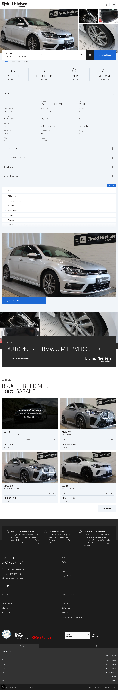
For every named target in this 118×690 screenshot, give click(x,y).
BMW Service (7, 603)
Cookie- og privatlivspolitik (72, 617)
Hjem (13, 61)
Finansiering (66, 603)
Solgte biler (66, 576)
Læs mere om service (20, 358)
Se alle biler (6, 61)
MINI (63, 566)
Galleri (40, 54)
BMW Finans (66, 608)
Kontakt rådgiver (105, 55)
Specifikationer (51, 54)
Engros (64, 571)
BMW (64, 562)
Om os (64, 598)
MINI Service (6, 608)
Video (63, 54)
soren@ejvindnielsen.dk (15, 569)
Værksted (5, 598)
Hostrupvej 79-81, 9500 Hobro (18, 578)
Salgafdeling (19, 646)
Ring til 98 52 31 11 (13, 574)
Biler (19, 61)
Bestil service (7, 612)
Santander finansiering (70, 612)
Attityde (114, 687)
